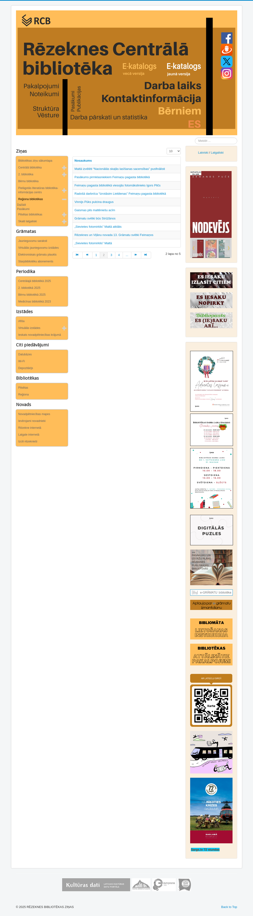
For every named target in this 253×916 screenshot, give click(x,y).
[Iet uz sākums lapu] (77, 255)
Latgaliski (217, 152)
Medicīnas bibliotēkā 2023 (34, 301)
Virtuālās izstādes (29, 328)
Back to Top (229, 907)
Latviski (203, 152)
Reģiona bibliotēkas (30, 199)
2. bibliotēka (25, 174)
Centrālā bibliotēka (30, 167)
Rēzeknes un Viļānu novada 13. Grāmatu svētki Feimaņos (114, 235)
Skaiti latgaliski (27, 221)
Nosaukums (83, 160)
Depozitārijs (25, 368)
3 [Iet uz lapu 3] (111, 255)
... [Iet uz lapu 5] (127, 255)
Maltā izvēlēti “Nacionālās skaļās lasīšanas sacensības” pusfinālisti (120, 169)
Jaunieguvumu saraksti (32, 241)
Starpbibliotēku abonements (35, 261)
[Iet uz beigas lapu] (146, 255)
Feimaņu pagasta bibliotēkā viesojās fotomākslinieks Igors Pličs (118, 185)
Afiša (21, 321)
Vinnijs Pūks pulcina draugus (94, 202)
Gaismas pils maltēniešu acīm (95, 210)
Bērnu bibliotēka (28, 181)
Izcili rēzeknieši (27, 441)
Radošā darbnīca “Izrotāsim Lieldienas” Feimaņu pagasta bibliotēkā (120, 193)
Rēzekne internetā (29, 427)
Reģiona (23, 394)
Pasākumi (23, 209)
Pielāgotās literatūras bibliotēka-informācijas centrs (38, 190)
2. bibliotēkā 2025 (29, 288)
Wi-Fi (21, 361)
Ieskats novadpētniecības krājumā (39, 334)
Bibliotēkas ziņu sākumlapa (35, 160)
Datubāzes (25, 354)
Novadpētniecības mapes (34, 414)
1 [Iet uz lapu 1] (96, 255)
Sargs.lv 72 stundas (205, 849)
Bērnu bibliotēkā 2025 (32, 294)
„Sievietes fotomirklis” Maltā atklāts (98, 226)
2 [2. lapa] (103, 255)
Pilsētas (23, 387)
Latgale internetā (28, 434)
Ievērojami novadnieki (32, 421)
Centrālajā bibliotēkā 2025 (34, 281)
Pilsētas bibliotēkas (30, 214)
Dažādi (21, 204)
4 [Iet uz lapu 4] (119, 255)
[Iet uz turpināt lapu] (136, 255)
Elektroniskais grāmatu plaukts (37, 254)
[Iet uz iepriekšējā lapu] (87, 255)
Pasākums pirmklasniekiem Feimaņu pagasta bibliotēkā (112, 177)
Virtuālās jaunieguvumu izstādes (38, 247)
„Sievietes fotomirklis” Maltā (93, 243)
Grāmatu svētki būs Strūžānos (95, 218)
